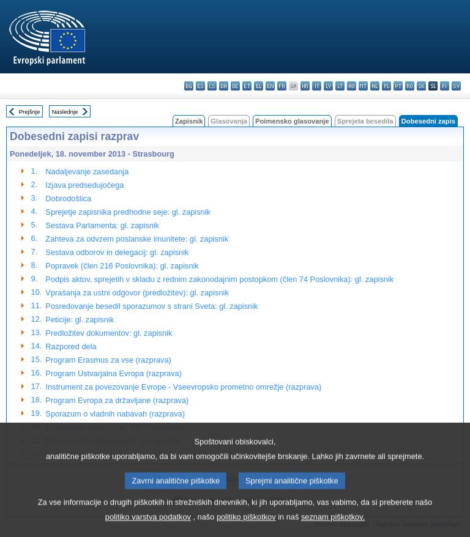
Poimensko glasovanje (292, 121)
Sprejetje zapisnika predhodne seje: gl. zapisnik (128, 212)
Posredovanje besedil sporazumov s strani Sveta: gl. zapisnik (151, 306)
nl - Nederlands (374, 86)
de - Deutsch (235, 86)
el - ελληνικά (258, 86)
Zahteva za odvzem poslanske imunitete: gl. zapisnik (136, 238)
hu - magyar (351, 86)
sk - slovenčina (421, 86)
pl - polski (386, 86)
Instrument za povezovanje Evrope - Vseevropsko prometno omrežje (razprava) (183, 386)
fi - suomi (444, 86)
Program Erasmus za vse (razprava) (108, 360)
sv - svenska (456, 86)
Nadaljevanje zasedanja (87, 171)
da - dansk (223, 86)
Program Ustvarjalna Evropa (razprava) (113, 373)
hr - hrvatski (305, 86)
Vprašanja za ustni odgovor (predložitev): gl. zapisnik (136, 292)
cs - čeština (212, 86)
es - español (200, 86)
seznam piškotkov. (333, 528)
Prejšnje (29, 111)
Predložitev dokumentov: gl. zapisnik (108, 333)
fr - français (281, 86)
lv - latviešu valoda (328, 86)
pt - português (398, 86)
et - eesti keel (247, 86)
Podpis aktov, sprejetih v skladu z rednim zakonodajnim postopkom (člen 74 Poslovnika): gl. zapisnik (219, 279)
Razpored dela (70, 346)
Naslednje (65, 111)
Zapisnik (189, 121)
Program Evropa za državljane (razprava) (116, 400)
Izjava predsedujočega (84, 185)
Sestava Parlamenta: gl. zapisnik (102, 225)
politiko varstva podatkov (148, 528)
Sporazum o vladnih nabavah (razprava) (115, 413)
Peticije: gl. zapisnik (79, 319)
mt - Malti (363, 86)
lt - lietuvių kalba (340, 86)
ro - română (409, 86)
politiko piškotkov (246, 528)
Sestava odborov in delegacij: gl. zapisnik (116, 252)
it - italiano (316, 86)
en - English (270, 86)
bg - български (188, 86)
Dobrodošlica (68, 198)
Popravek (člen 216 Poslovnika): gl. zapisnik (121, 265)
